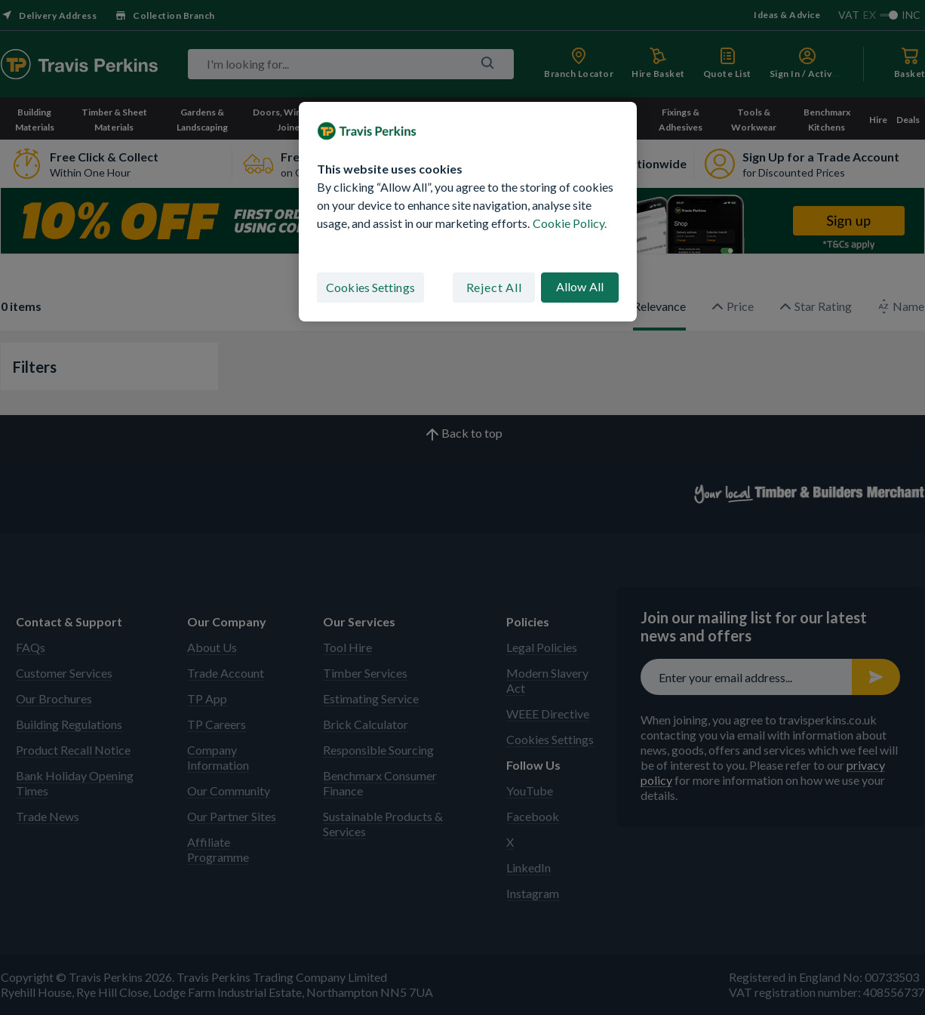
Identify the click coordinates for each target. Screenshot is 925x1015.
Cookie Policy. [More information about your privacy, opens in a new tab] (570, 223)
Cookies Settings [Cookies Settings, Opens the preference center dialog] (370, 287)
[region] (468, 212)
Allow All (580, 286)
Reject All (494, 287)
